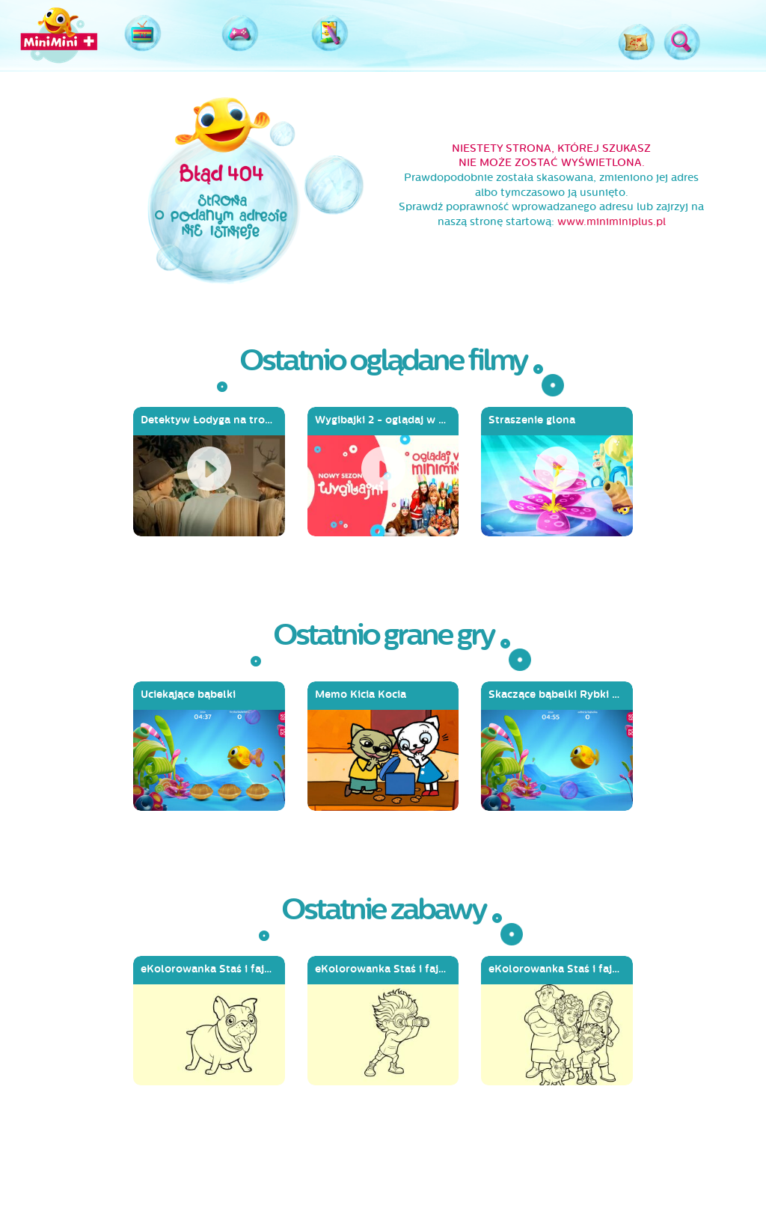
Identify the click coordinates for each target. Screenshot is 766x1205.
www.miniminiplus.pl (611, 221)
